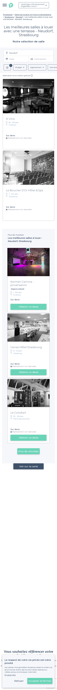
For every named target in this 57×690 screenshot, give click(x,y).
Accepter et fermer (39, 680)
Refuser (19, 680)
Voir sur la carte (28, 466)
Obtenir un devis (28, 306)
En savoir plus (10, 675)
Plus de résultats (28, 451)
